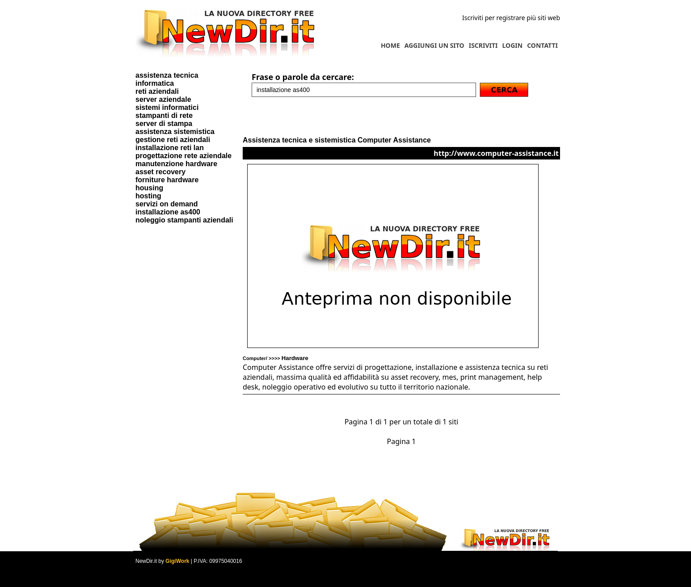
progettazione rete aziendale (183, 155)
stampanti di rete (164, 115)
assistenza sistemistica (175, 131)
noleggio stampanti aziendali (184, 220)
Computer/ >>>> (275, 358)
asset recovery (160, 172)
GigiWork (177, 561)
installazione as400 (167, 212)
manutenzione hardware (176, 164)
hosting (148, 196)
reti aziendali (157, 91)
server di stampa (163, 123)
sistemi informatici (166, 107)
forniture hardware (166, 180)
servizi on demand (166, 204)
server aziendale (163, 99)
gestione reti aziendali (172, 139)
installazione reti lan (169, 147)
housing (149, 188)
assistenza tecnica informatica (166, 79)
